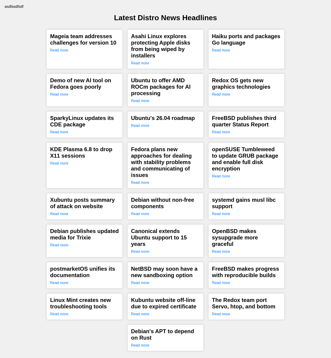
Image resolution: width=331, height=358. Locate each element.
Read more (59, 50)
